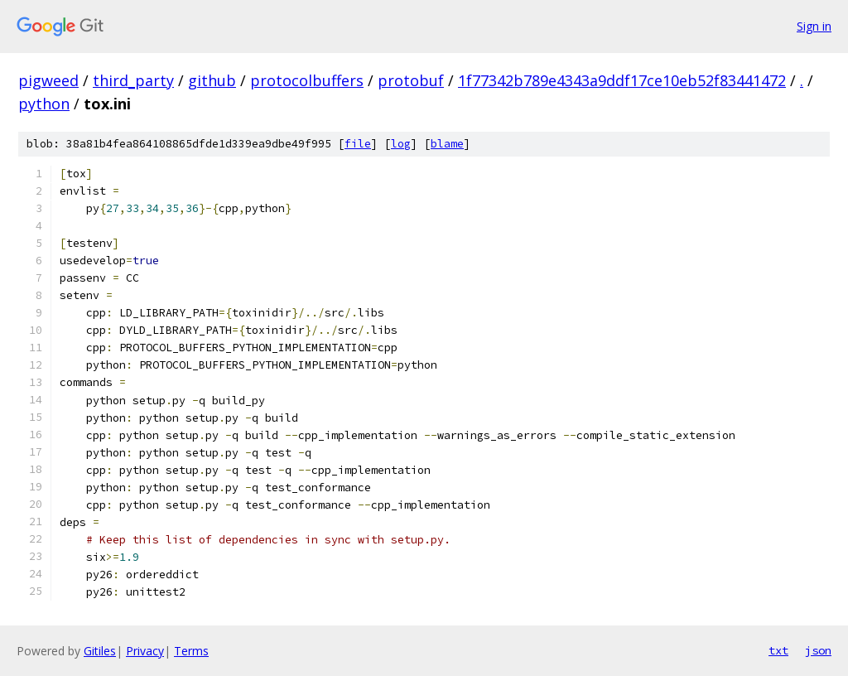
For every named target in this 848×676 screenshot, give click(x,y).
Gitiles (100, 651)
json (818, 650)
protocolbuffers (307, 80)
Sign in (814, 26)
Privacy (145, 651)
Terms (191, 651)
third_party (133, 80)
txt (778, 650)
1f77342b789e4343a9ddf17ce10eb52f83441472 (622, 80)
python (44, 103)
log (401, 144)
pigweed (48, 80)
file (357, 144)
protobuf (411, 80)
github (212, 80)
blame (447, 144)
